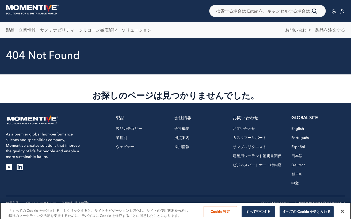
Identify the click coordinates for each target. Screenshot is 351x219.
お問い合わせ (298, 30)
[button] (334, 11)
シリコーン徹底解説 (98, 30)
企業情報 (27, 30)
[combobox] (267, 11)
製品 (10, 30)
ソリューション (136, 30)
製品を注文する (330, 30)
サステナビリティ (57, 30)
